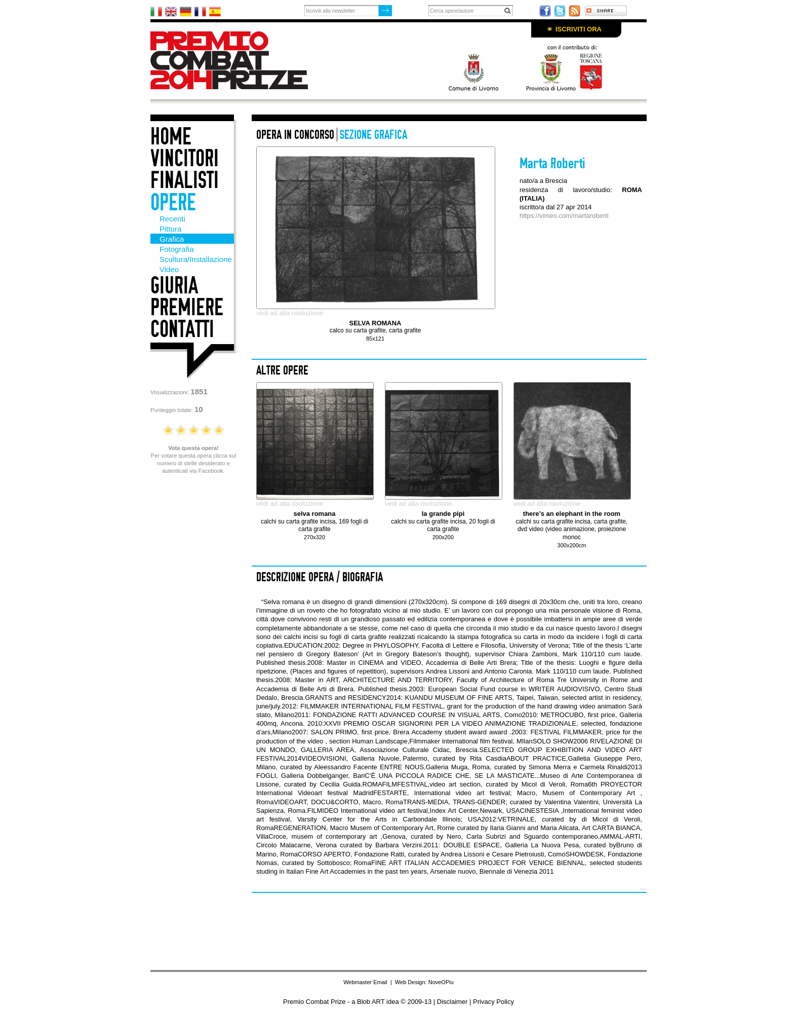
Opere (173, 202)
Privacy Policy (493, 1001)
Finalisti (184, 180)
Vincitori (184, 158)
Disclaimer (452, 1001)
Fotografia (177, 249)
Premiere (186, 307)
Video (169, 269)
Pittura (170, 228)
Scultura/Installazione (196, 259)
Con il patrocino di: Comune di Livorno (520, 67)
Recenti (172, 218)
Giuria (174, 285)
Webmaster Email (365, 982)
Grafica (172, 239)
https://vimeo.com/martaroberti (564, 215)
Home (170, 136)
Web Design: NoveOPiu (424, 982)
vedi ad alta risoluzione (289, 313)
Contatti (182, 329)
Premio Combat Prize (237, 60)
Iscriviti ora (578, 29)
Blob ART (370, 1001)
